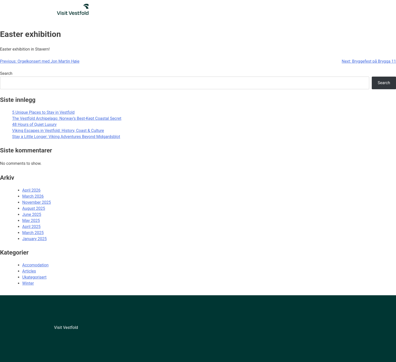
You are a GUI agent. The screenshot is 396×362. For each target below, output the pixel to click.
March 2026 (33, 196)
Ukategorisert (34, 277)
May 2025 (31, 220)
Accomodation (35, 265)
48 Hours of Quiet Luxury (34, 124)
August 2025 (33, 208)
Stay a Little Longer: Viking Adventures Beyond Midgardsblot (66, 136)
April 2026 (31, 190)
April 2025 (31, 226)
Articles (29, 271)
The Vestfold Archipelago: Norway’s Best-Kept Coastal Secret (66, 118)
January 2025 (34, 238)
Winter (28, 283)
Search (6, 73)
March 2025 (33, 232)
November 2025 (36, 202)
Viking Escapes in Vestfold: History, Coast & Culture (58, 130)
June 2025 (31, 214)
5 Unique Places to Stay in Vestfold (43, 112)
